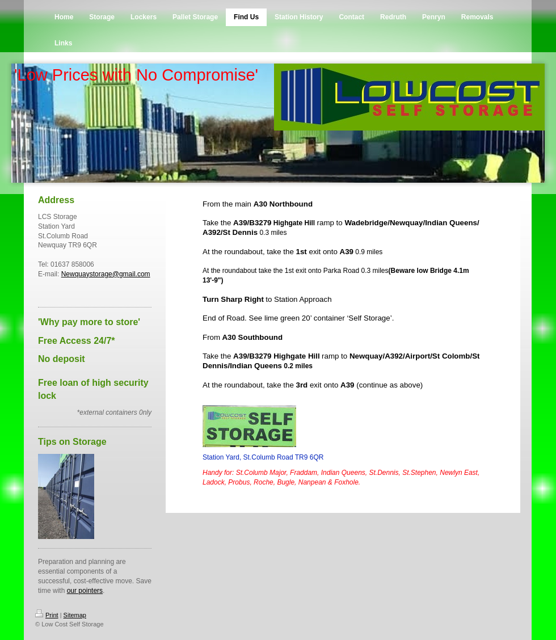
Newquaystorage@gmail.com (105, 274)
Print (46, 615)
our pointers (85, 591)
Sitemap (75, 615)
